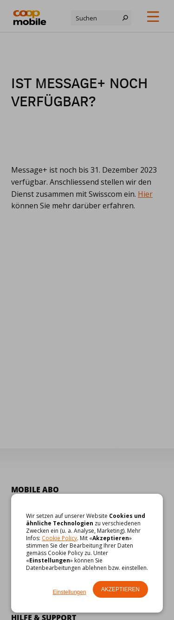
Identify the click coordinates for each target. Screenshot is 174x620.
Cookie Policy (59, 538)
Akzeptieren (120, 589)
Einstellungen (69, 592)
